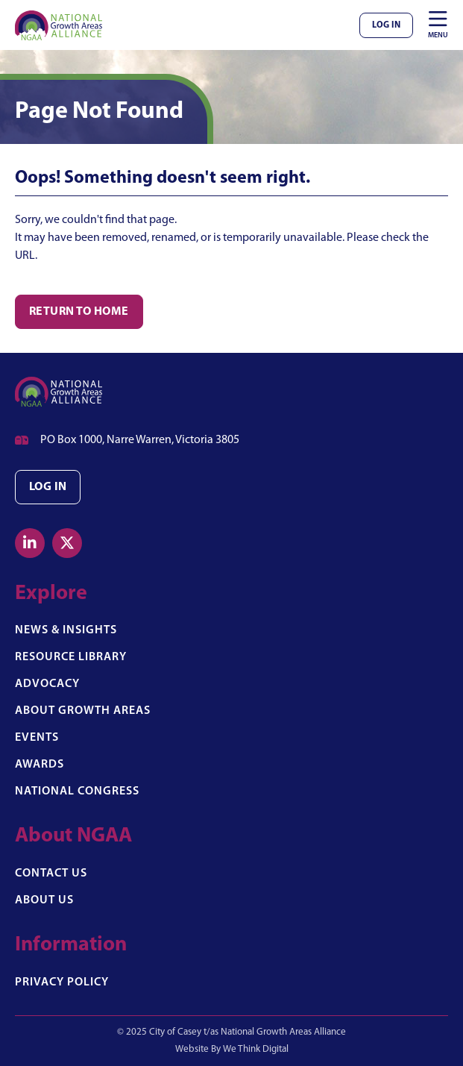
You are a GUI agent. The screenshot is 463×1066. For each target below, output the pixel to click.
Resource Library (71, 657)
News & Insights (66, 630)
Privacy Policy (62, 982)
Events (37, 738)
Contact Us (51, 874)
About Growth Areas (83, 711)
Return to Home (79, 312)
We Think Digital (256, 1049)
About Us (44, 900)
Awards (39, 765)
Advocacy (47, 684)
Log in (47, 487)
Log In (386, 25)
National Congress (77, 791)
